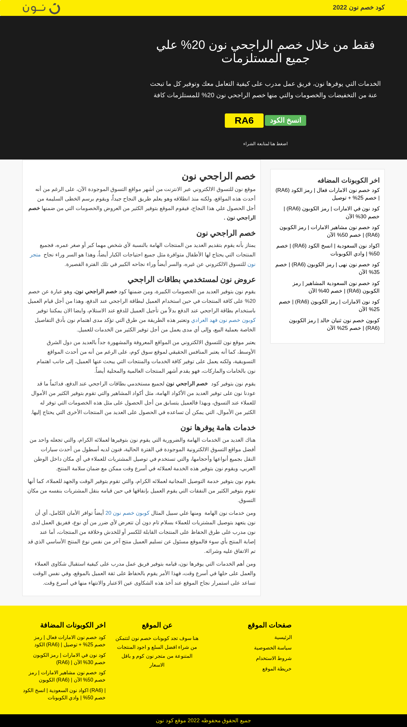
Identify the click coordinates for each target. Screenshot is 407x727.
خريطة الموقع (277, 668)
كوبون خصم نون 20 (127, 513)
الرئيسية (283, 637)
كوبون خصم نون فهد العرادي (223, 320)
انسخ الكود (285, 120)
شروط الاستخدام (274, 658)
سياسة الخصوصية (273, 647)
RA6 (244, 120)
